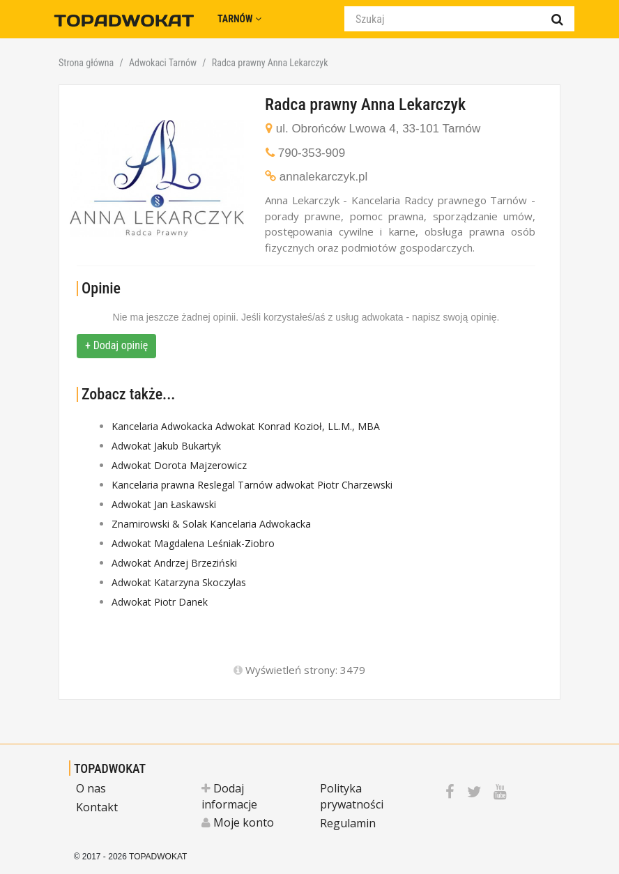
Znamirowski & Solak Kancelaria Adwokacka (211, 523)
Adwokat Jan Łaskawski (164, 504)
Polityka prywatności (351, 796)
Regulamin (348, 823)
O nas (91, 788)
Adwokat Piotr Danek (160, 601)
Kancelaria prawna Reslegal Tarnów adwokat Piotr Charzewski (252, 484)
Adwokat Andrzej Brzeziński (174, 562)
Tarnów (239, 18)
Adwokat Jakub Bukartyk (166, 445)
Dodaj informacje (229, 796)
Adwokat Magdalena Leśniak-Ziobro (193, 543)
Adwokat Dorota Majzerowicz (179, 465)
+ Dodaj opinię (116, 345)
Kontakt (97, 807)
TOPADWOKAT (110, 768)
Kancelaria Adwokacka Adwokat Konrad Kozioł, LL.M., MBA (246, 426)
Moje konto (237, 822)
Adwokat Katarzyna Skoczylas (179, 582)
